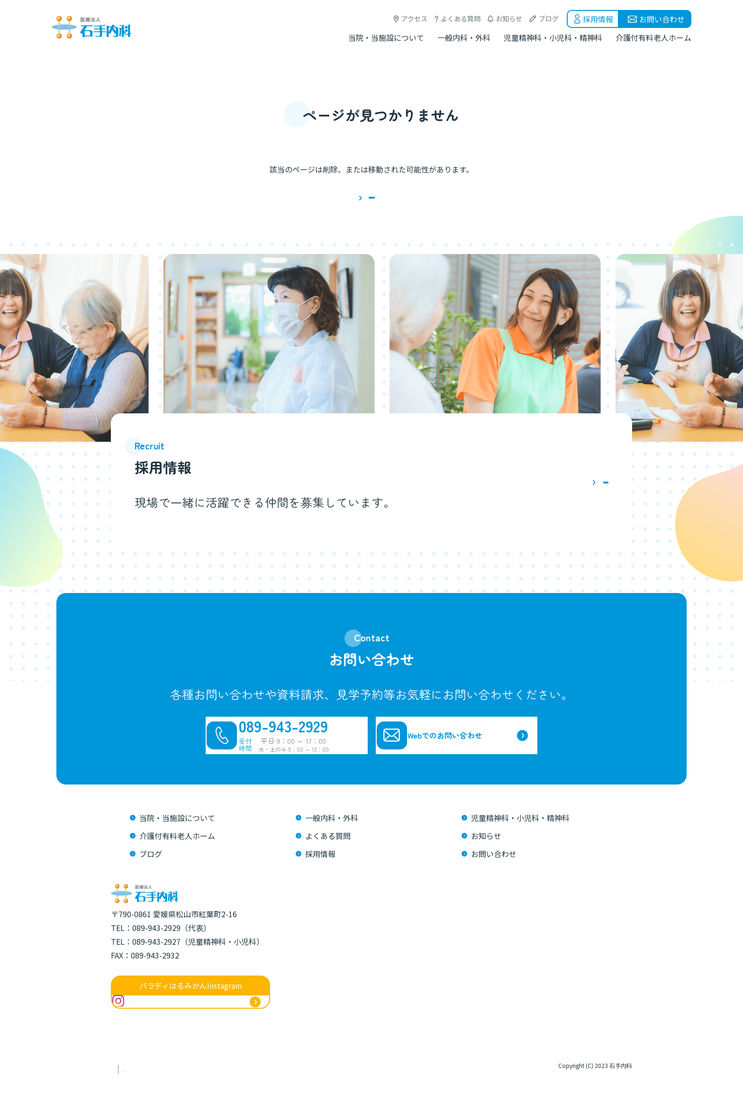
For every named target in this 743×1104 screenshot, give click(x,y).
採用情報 (598, 19)
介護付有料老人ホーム (653, 37)
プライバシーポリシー (144, 1094)
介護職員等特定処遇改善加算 (225, 1094)
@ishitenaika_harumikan (171, 1033)
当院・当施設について (386, 37)
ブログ (549, 18)
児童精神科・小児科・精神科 (553, 37)
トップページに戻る (371, 204)
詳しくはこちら (548, 496)
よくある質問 (460, 18)
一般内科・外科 (463, 37)
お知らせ (509, 18)
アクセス (414, 18)
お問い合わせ (662, 19)
